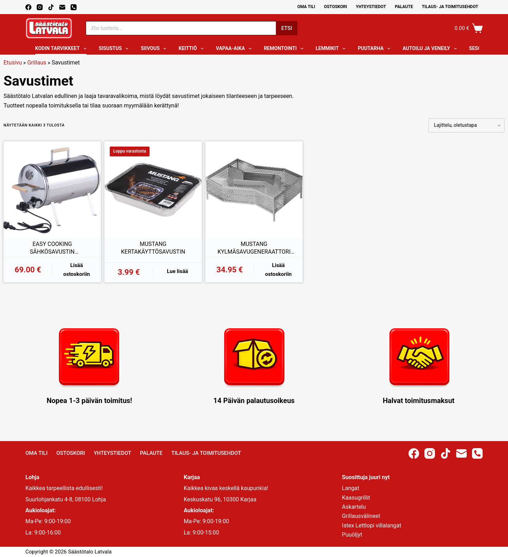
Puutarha (375, 48)
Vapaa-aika (235, 48)
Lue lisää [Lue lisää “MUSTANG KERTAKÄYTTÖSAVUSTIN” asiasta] (177, 271)
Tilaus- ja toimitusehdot (450, 6)
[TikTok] (51, 7)
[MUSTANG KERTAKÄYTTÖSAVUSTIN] (153, 190)
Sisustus (115, 48)
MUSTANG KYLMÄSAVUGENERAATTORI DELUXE (253, 248)
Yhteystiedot (371, 6)
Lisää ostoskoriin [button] (76, 269)
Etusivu (13, 62)
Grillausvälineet (361, 516)
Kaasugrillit (356, 497)
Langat (350, 488)
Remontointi (285, 48)
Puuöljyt (352, 534)
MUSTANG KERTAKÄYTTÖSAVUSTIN (153, 248)
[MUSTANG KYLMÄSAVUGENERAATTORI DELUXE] (254, 190)
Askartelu (354, 506)
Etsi (286, 28)
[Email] (62, 7)
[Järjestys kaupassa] (466, 125)
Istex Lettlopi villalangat (371, 525)
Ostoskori (335, 6)
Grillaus (36, 62)
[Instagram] (40, 7)
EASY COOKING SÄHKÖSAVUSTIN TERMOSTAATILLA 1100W (52, 248)
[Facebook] (28, 7)
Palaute (404, 6)
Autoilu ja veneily (431, 48)
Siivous (155, 48)
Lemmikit (332, 48)
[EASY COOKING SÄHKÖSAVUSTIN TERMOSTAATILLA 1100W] (52, 190)
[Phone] (74, 7)
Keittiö (192, 48)
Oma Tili (306, 6)
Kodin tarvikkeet (62, 48)
